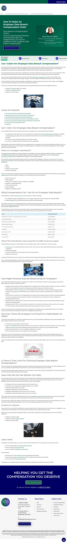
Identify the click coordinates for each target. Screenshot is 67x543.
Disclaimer (56, 510)
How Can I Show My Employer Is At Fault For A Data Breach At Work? (21, 119)
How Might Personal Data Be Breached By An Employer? (18, 117)
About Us (39, 509)
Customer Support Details (57, 504)
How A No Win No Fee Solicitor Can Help (15, 122)
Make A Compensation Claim (33, 483)
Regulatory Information (39, 514)
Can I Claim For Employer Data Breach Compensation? (18, 113)
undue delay (12, 327)
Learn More (8, 124)
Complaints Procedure (59, 508)
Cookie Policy (57, 515)
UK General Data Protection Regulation (50, 134)
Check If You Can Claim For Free (14, 48)
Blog (38, 504)
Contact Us (40, 506)
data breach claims (19, 196)
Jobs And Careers (41, 511)
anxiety (31, 198)
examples (54, 282)
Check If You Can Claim (25, 526)
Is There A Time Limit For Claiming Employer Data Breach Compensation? (22, 121)
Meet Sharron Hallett (50, 36)
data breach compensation (38, 77)
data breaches (6, 153)
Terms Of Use (57, 520)
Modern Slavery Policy (59, 517)
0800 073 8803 (61, 2)
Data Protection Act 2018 (13, 136)
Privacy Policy (57, 512)
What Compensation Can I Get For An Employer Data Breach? (19, 115)
